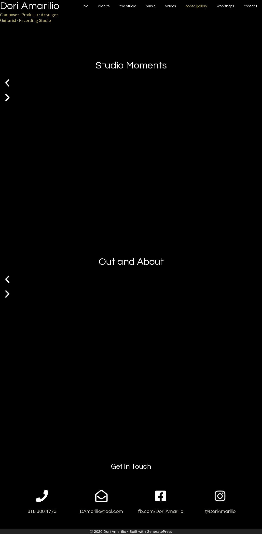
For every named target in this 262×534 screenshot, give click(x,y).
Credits (104, 6)
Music (150, 6)
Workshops (225, 6)
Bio (85, 6)
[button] (131, 82)
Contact (250, 6)
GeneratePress (159, 531)
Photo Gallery (196, 6)
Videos (170, 6)
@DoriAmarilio (220, 511)
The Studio (127, 6)
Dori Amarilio (29, 6)
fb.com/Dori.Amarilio (160, 511)
